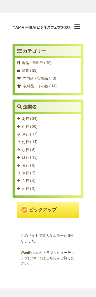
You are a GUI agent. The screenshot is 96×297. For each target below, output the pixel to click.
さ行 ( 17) (29, 134)
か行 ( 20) (29, 127)
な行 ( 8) (28, 150)
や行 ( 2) (28, 173)
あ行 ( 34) (29, 119)
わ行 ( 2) (28, 189)
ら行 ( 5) (28, 181)
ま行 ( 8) (28, 165)
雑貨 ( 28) (29, 70)
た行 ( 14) (29, 142)
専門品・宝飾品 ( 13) (39, 78)
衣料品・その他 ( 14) (40, 86)
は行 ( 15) (29, 157)
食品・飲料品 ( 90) (36, 63)
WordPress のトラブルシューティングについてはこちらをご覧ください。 (48, 258)
